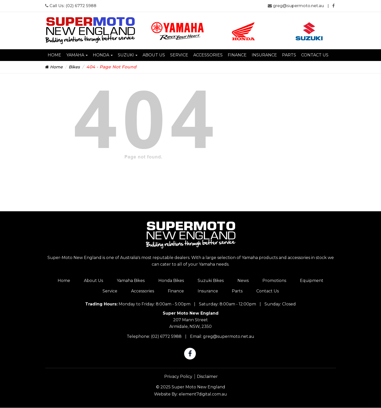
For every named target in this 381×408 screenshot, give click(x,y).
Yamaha (77, 55)
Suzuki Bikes (211, 280)
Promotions (274, 280)
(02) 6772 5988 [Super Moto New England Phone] (81, 5)
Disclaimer (207, 376)
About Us (154, 55)
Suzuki (127, 55)
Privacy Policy (178, 376)
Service (179, 55)
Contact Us (314, 55)
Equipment (311, 280)
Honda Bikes (171, 280)
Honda (103, 55)
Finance (237, 55)
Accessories (208, 55)
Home (54, 55)
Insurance (264, 55)
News (243, 280)
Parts (289, 55)
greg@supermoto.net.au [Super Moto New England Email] (296, 5)
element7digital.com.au (203, 394)
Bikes (74, 67)
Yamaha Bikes (131, 280)
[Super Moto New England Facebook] (333, 5)
